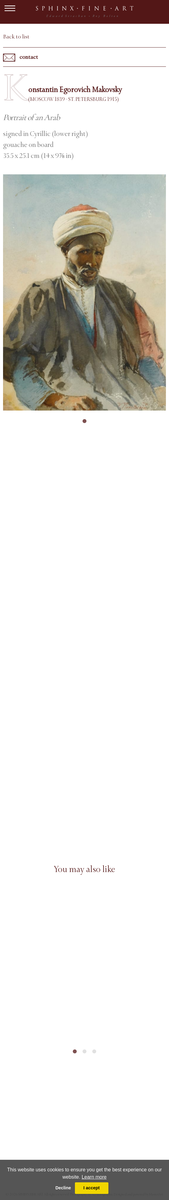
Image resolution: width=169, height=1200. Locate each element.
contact (20, 58)
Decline (63, 1187)
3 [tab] (94, 1052)
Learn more (94, 1177)
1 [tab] (85, 421)
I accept (91, 1187)
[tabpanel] (84, 292)
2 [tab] (85, 1052)
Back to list (16, 37)
